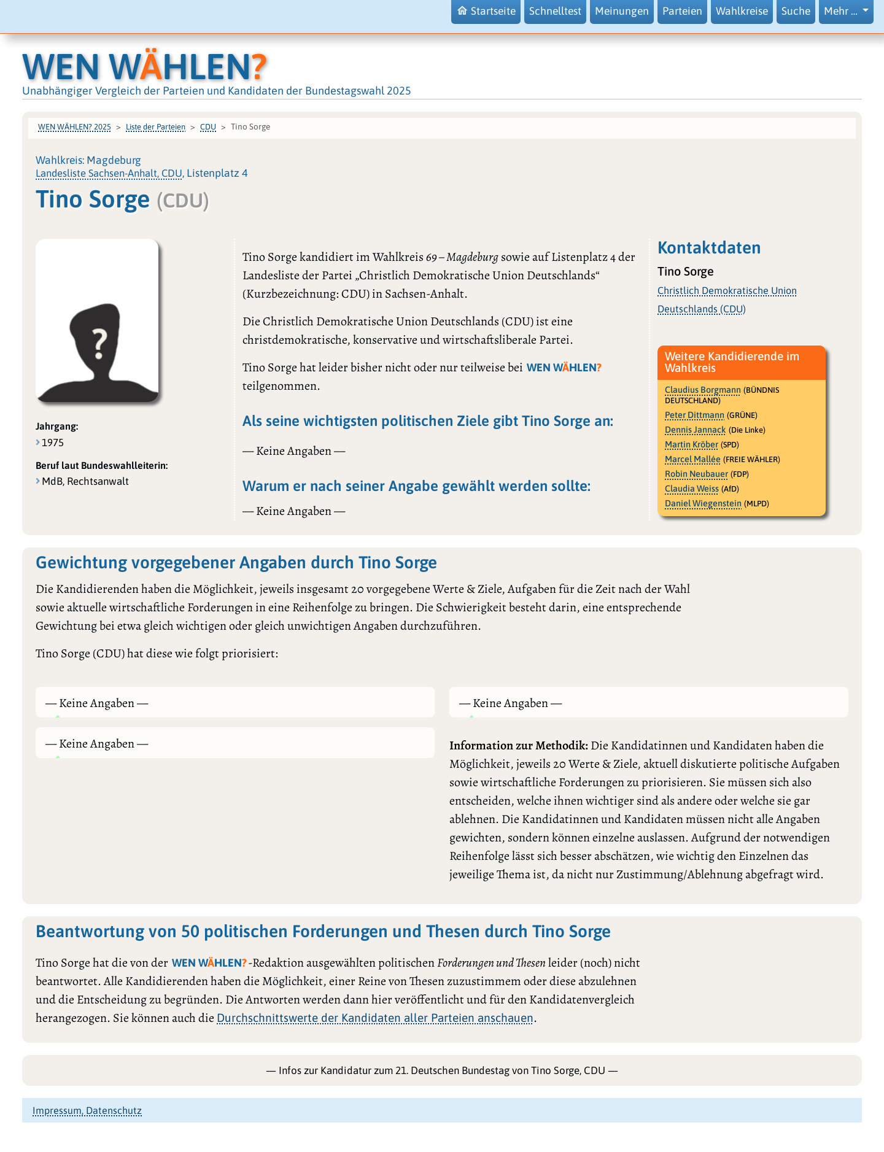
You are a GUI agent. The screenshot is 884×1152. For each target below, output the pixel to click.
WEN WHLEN (144, 66)
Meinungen (622, 11)
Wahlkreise (742, 11)
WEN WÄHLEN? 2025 (74, 126)
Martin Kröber (691, 444)
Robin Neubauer (696, 474)
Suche (795, 11)
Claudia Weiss (692, 488)
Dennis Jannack (695, 430)
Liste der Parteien (155, 126)
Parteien (682, 11)
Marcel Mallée (693, 459)
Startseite (486, 10)
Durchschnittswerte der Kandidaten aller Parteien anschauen (375, 1017)
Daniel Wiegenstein (703, 503)
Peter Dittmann (694, 415)
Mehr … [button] (842, 11)
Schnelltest (555, 11)
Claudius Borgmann (703, 390)
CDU (208, 126)
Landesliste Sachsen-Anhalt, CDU (109, 173)
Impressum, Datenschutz (87, 1110)
